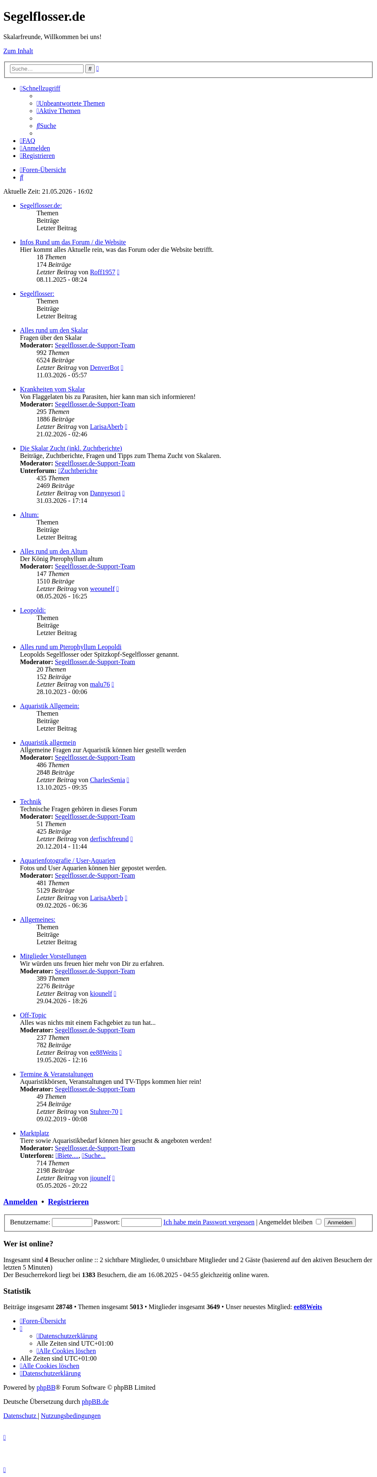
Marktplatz (34, 1133)
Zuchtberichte (78, 470)
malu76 (100, 684)
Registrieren (68, 1201)
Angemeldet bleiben (290, 1222)
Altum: (29, 514)
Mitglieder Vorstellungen (53, 956)
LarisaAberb (106, 426)
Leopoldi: (33, 610)
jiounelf (100, 1178)
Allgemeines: (37, 919)
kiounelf (101, 993)
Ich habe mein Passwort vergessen (208, 1222)
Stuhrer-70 (104, 1111)
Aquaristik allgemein (48, 742)
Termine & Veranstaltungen (56, 1074)
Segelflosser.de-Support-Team (95, 345)
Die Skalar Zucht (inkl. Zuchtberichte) (71, 448)
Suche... (94, 1155)
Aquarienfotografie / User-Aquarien (68, 860)
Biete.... (67, 1155)
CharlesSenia (107, 779)
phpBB (46, 1387)
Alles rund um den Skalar (54, 330)
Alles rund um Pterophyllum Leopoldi (70, 646)
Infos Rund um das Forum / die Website (73, 242)
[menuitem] (71, 103)
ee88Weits (103, 1052)
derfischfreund (109, 838)
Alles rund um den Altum (54, 551)
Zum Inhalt (18, 50)
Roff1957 (102, 272)
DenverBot (104, 367)
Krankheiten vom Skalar (52, 389)
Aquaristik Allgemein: (49, 705)
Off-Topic (33, 1015)
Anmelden (20, 1201)
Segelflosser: (37, 293)
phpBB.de (95, 1401)
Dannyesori (105, 493)
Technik (30, 801)
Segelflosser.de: (41, 205)
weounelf (102, 588)
